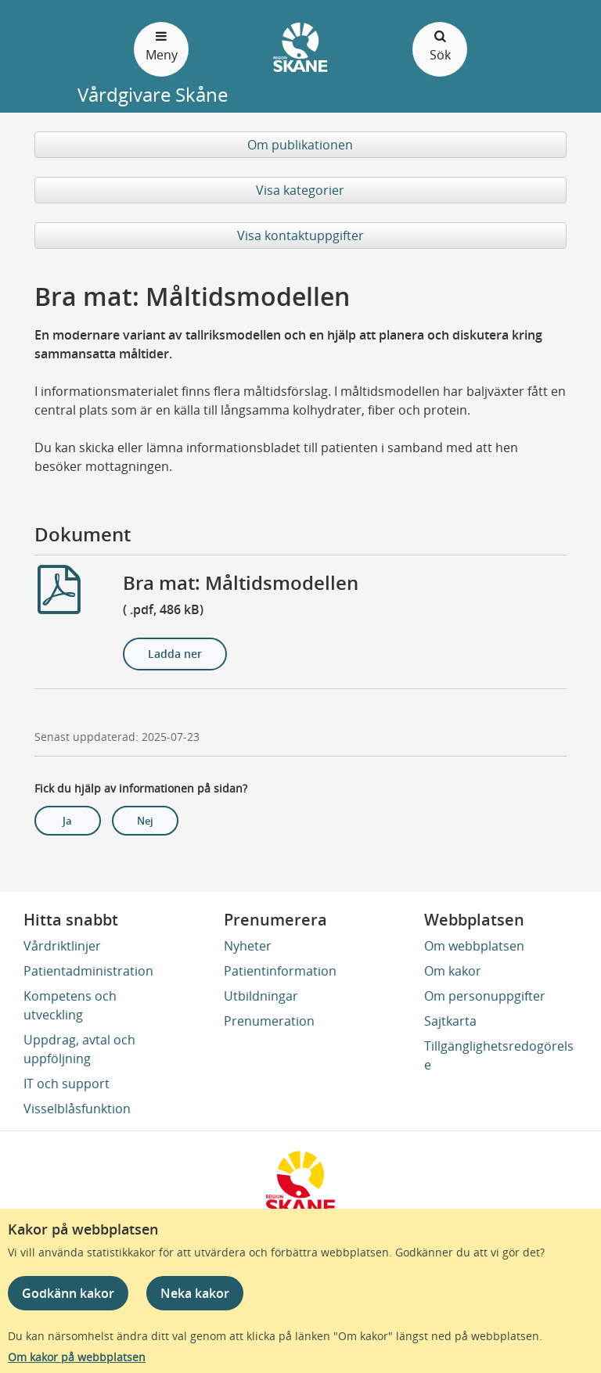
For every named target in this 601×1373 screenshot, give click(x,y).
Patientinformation (280, 970)
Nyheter (248, 945)
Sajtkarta (450, 1021)
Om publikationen (300, 144)
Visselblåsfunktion (77, 1108)
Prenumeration (269, 1021)
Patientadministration (88, 970)
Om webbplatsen (474, 945)
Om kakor (452, 970)
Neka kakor (194, 1293)
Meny (161, 45)
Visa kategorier (300, 190)
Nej (145, 821)
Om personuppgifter (484, 996)
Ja (67, 821)
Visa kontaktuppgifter (300, 235)
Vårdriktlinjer (62, 945)
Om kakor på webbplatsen (77, 1357)
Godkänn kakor (68, 1293)
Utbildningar (261, 996)
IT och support (66, 1083)
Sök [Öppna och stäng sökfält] (439, 45)
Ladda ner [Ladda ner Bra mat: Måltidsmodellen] (175, 653)
